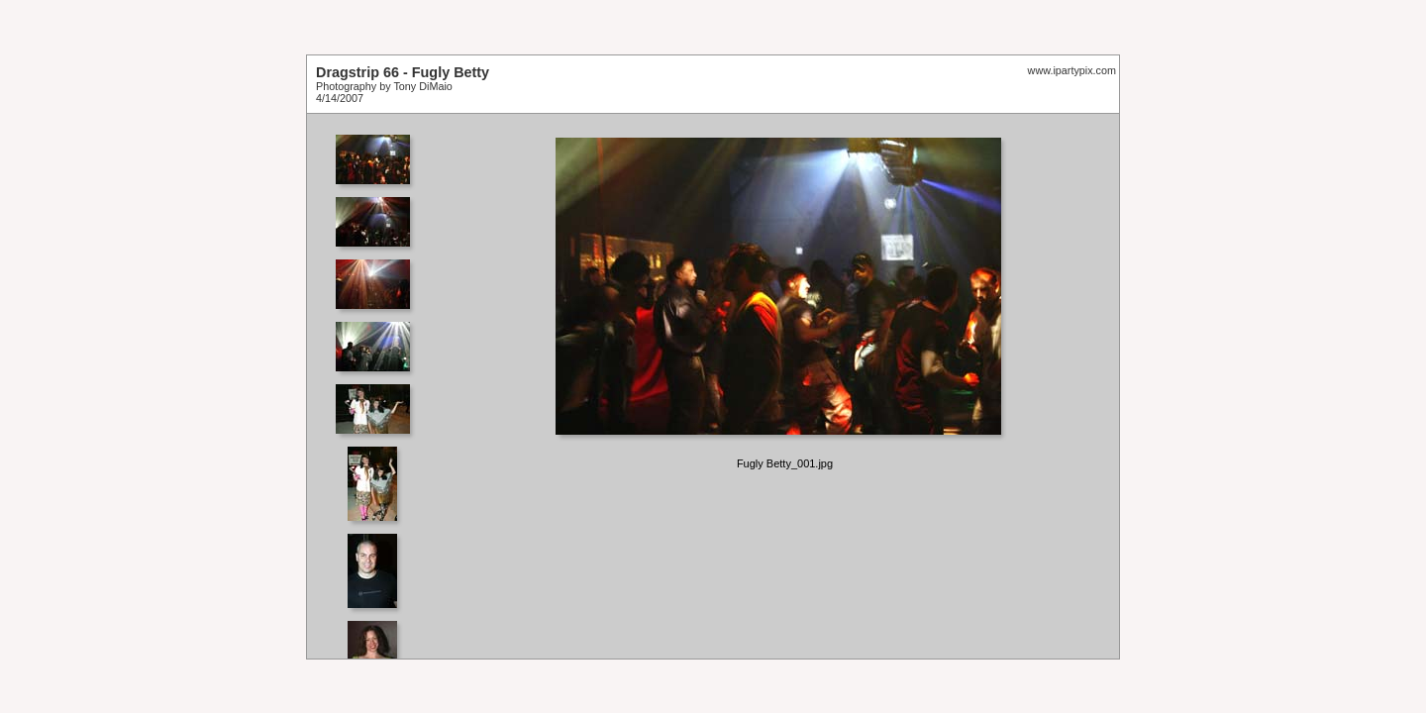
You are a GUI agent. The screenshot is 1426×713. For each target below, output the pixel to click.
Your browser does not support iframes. (379, 386)
